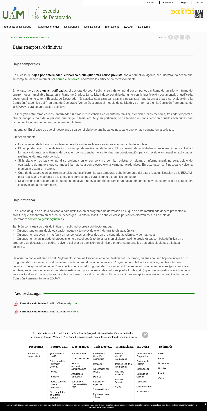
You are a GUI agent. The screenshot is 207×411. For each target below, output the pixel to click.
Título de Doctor (101, 389)
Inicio (13, 37)
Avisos (161, 353)
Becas (161, 358)
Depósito (97, 364)
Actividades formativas (77, 375)
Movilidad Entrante (119, 381)
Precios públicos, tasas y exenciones (58, 384)
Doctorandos (71, 26)
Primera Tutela (78, 353)
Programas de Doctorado (16, 26)
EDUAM (128, 26)
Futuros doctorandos (47, 26)
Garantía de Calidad (142, 375)
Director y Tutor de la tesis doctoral (57, 395)
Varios (161, 378)
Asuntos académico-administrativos (34, 37)
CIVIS (117, 387)
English (184, 2)
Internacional (112, 26)
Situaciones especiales (99, 383)
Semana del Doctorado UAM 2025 (79, 384)
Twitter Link (145, 335)
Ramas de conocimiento (34, 355)
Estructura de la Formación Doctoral (57, 364)
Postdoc (162, 373)
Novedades (163, 363)
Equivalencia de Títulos (101, 395)
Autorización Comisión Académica (99, 356)
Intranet (199, 2)
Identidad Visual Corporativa (144, 355)
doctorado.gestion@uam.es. (46, 219)
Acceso (53, 371)
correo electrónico (67, 79)
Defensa (97, 376)
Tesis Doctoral (92, 26)
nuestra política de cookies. (101, 407)
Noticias (162, 368)
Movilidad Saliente (119, 373)
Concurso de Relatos (142, 362)
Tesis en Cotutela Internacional (123, 365)
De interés (144, 26)
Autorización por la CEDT (101, 370)
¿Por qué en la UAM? (57, 355)
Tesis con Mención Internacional (121, 356)
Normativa (141, 381)
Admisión (54, 376)
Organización (143, 369)
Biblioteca (168, 2)
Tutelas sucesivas (80, 358)
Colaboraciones (144, 386)
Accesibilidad (142, 391)
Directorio (151, 2)
